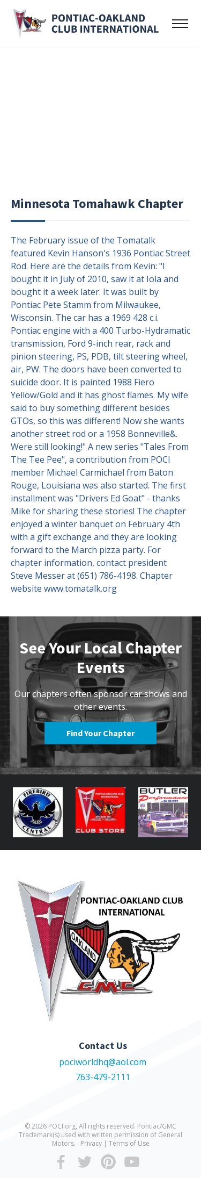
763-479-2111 (103, 1077)
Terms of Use (129, 1143)
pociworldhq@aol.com (102, 1062)
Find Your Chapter (100, 733)
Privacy (91, 1143)
